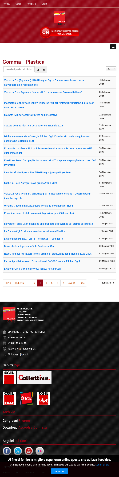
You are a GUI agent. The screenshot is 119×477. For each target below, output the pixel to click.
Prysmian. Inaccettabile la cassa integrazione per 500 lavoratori (39, 213)
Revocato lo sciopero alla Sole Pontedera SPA (29, 246)
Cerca (18, 3)
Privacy (6, 3)
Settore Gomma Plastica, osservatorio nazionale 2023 (33, 125)
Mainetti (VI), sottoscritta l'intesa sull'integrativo (30, 115)
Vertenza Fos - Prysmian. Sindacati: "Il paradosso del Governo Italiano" (43, 92)
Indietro (19, 283)
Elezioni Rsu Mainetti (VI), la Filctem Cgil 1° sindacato (33, 238)
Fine (82, 283)
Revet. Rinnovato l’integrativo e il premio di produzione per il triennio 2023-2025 (48, 253)
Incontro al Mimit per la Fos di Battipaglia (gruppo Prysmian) (37, 172)
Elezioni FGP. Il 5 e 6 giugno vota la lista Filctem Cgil (32, 268)
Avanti (72, 283)
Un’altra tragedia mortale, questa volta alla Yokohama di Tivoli (38, 205)
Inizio (8, 283)
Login (44, 3)
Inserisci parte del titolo (3, 66)
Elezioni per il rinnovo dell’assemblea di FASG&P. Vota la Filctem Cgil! (42, 261)
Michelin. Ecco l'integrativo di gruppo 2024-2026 (30, 183)
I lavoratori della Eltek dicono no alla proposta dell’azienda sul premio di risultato (48, 223)
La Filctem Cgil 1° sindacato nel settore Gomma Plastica (34, 231)
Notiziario (31, 3)
